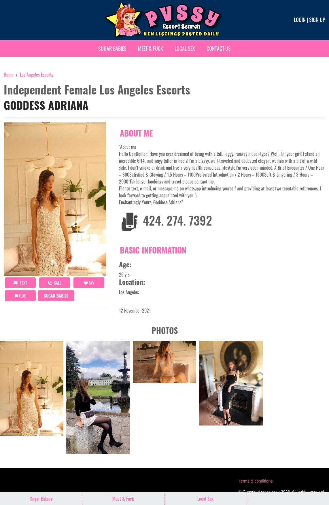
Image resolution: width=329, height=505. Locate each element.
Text (20, 283)
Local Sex (185, 48)
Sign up (317, 19)
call (54, 283)
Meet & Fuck (150, 48)
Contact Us (219, 48)
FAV (89, 283)
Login (300, 19)
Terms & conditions (256, 481)
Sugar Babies (112, 48)
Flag (20, 296)
